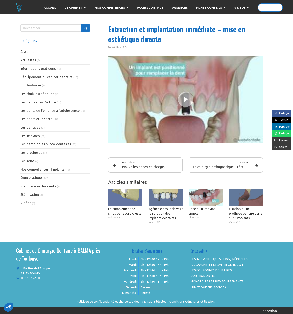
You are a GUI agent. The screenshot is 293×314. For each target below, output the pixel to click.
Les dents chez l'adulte (38, 102)
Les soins (27, 161)
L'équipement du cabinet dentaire (46, 77)
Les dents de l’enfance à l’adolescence (50, 110)
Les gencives (30, 127)
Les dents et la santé (36, 119)
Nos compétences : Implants (42, 169)
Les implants (30, 136)
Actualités (28, 60)
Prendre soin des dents (38, 186)
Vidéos (25, 203)
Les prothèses (31, 152)
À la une (26, 52)
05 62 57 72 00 (30, 278)
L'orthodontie (30, 85)
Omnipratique (31, 177)
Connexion (268, 311)
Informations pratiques (38, 68)
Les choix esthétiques (37, 94)
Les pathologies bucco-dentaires (45, 144)
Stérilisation (29, 194)
